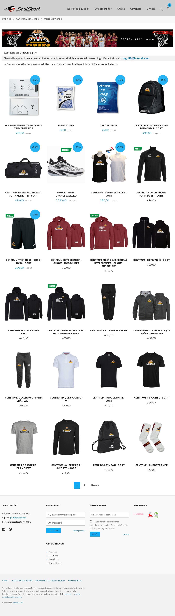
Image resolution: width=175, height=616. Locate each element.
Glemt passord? (79, 530)
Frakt (5, 580)
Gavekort (54, 559)
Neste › (95, 485)
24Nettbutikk (18, 602)
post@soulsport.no (18, 517)
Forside (53, 552)
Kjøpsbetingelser (22, 580)
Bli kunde (54, 555)
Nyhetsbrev (75, 580)
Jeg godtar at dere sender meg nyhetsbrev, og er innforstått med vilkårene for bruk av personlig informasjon (109, 525)
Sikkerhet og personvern (50, 580)
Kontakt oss (55, 563)
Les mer (126, 534)
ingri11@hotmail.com (136, 58)
